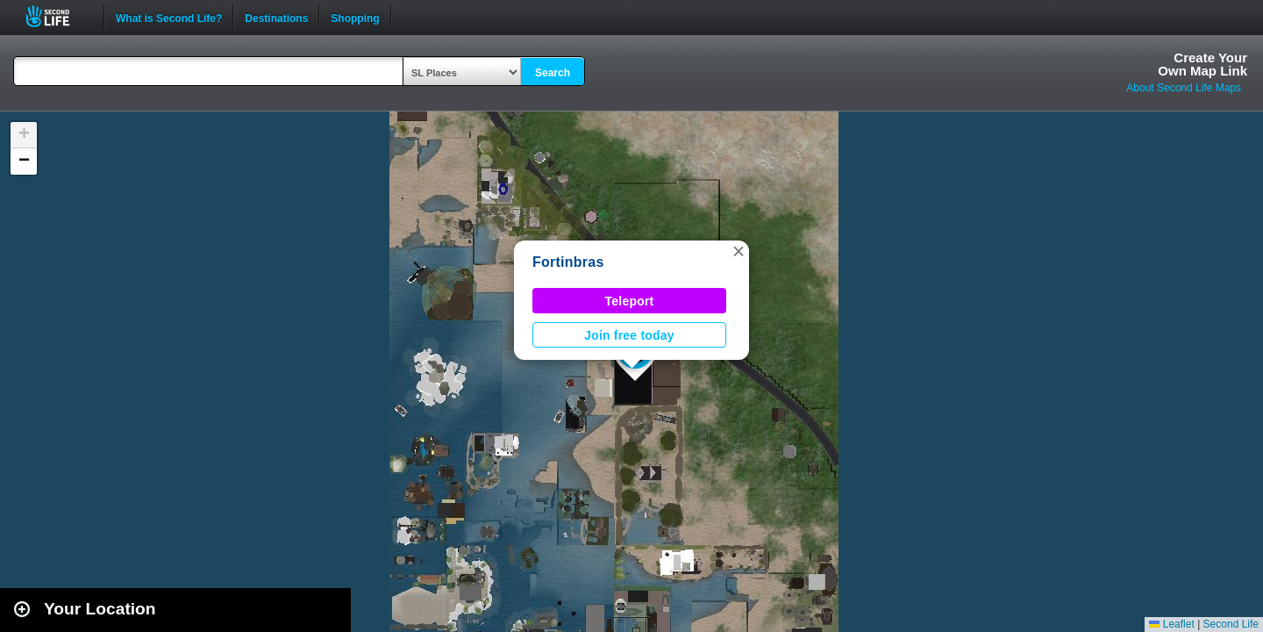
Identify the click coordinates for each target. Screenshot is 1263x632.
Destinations (276, 16)
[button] (738, 251)
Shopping (355, 16)
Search (552, 73)
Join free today (629, 335)
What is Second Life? (169, 16)
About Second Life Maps (1183, 88)
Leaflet (1171, 624)
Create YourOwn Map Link (1202, 64)
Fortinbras (568, 262)
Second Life (57, 16)
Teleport (629, 301)
